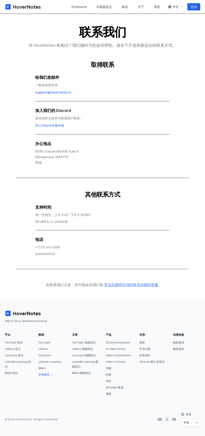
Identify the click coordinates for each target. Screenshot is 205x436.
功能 (108, 368)
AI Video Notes (115, 349)
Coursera (44, 355)
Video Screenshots (118, 355)
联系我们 (145, 355)
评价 (108, 381)
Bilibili (41, 368)
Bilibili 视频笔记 (81, 373)
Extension (79, 7)
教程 (125, 7)
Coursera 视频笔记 (84, 355)
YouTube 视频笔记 (84, 342)
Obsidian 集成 (115, 387)
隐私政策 (178, 342)
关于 (141, 7)
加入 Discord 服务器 (49, 125)
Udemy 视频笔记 (82, 349)
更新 (142, 342)
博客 (157, 7)
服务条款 (178, 349)
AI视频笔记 (104, 7)
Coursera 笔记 (14, 355)
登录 (194, 7)
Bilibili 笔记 (11, 373)
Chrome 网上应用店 (152, 362)
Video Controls (116, 362)
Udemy (43, 349)
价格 (108, 374)
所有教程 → (45, 374)
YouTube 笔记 (14, 342)
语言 (188, 414)
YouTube (44, 342)
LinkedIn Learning (49, 362)
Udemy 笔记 (12, 349)
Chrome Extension (118, 342)
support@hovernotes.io (53, 92)
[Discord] (174, 419)
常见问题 (145, 349)
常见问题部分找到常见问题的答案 (131, 284)
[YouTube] (160, 419)
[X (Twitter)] (167, 419)
